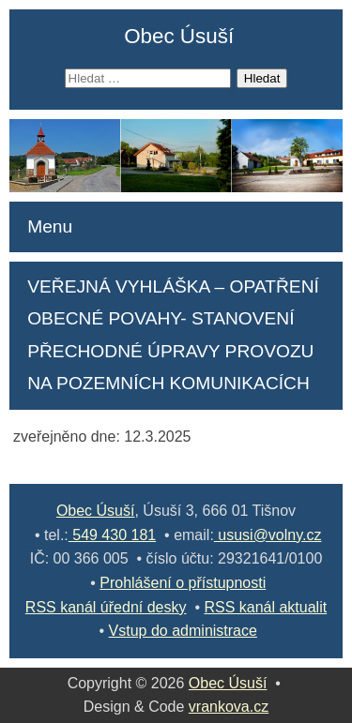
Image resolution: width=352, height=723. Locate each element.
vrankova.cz (228, 707)
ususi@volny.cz (268, 535)
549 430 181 (112, 535)
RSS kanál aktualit (265, 607)
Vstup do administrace (183, 631)
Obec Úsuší (179, 36)
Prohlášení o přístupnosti (182, 583)
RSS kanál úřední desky (106, 607)
